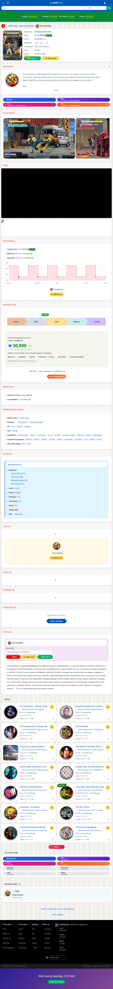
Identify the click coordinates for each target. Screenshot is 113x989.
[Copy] (109, 66)
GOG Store (31, 58)
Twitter (46, 943)
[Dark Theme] (105, 3)
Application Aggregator (79, 924)
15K (31, 799)
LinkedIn (46, 934)
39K (88, 758)
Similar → (9, 100)
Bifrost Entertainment (45, 810)
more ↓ (56, 90)
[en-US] (58, 957)
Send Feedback (8, 948)
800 (87, 779)
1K (86, 738)
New (33, 929)
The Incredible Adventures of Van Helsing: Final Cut (34, 766)
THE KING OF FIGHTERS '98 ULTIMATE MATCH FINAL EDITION (90, 746)
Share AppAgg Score (56, 376)
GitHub (46, 938)
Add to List (52, 58)
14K (87, 718)
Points (21, 938)
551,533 (89, 16)
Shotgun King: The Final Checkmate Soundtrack (90, 766)
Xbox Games (15, 484)
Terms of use (7, 966)
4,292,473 (32, 16)
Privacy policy (16, 966)
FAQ (4, 929)
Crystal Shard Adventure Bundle (32, 827)
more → (56, 847)
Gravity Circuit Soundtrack (86, 827)
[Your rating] (44, 43)
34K (32, 779)
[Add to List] (52, 707)
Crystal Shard (42, 830)
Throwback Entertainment (102, 729)
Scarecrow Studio (44, 790)
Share (13, 657)
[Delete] (19, 884)
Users (21, 929)
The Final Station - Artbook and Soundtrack (34, 706)
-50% (82, 793)
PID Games (97, 830)
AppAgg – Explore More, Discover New (98, 966)
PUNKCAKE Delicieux (101, 770)
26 (17, 510)
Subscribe (18, 514)
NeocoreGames (43, 770)
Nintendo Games (16, 480)
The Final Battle (82, 726)
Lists (20, 934)
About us (6, 934)
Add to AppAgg (56, 914)
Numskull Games (14, 464)
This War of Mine (82, 807)
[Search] (43, 8)
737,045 (53, 16)
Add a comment (44, 46)
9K (31, 738)
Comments (23, 948)
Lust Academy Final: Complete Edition (34, 726)
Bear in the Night (43, 729)
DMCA (23, 966)
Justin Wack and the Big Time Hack (90, 787)
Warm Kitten (98, 790)
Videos (34, 943)
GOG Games (14, 477)
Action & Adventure (27, 709)
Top (33, 934)
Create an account (56, 982)
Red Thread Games (100, 709)
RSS (34, 948)
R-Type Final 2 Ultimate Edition (32, 746)
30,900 (41, 39)
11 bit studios (98, 810)
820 (87, 839)
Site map (6, 943)
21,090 (71, 16)
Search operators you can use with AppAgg (56, 909)
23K (88, 799)
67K (88, 819)
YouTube (46, 929)
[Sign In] (110, 3)
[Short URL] (60, 371)
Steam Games (15, 473)
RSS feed (18, 688)
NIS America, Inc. (44, 749)
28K (31, 718)
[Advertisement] (56, 228)
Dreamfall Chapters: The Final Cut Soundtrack (90, 706)
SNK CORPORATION (100, 749)
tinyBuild (41, 709)
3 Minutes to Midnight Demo (31, 787)
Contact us (7, 938)
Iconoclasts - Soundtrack (30, 807)
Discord (46, 948)
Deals (34, 938)
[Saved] (8, 3)
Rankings (22, 943)
